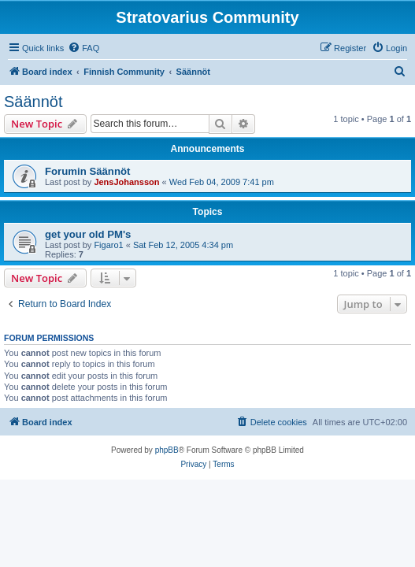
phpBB (167, 450)
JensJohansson (126, 182)
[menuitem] (83, 48)
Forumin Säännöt (87, 171)
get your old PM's (88, 234)
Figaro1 (108, 245)
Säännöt (33, 101)
